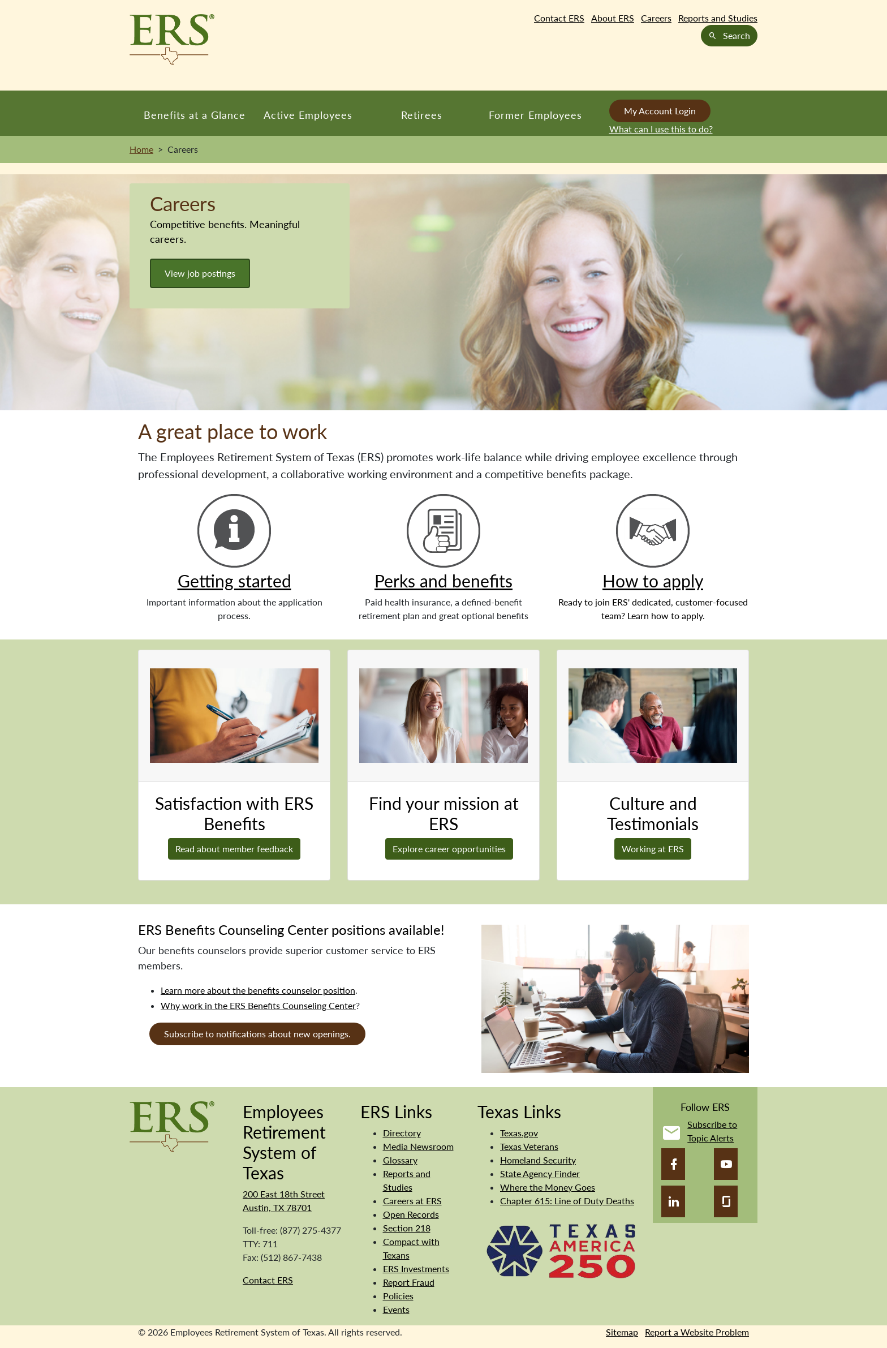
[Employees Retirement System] (172, 1125)
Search (729, 35)
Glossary (400, 1159)
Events (396, 1309)
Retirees (421, 115)
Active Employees (308, 115)
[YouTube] (726, 1164)
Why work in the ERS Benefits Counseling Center (258, 1005)
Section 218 (406, 1227)
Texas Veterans (529, 1146)
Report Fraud (408, 1282)
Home (141, 149)
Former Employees (535, 115)
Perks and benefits (443, 580)
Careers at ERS (412, 1200)
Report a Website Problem (697, 1331)
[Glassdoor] (726, 1201)
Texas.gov (519, 1132)
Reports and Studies (717, 17)
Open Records (411, 1214)
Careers (656, 17)
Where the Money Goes (547, 1187)
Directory (402, 1132)
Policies (398, 1295)
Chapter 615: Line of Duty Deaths (567, 1200)
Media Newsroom (418, 1146)
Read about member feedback (234, 848)
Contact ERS (559, 17)
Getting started (234, 580)
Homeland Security (538, 1159)
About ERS (612, 17)
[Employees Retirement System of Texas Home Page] (172, 39)
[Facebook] (673, 1164)
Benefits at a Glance (195, 115)
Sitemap (622, 1331)
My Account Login (660, 110)
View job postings (200, 273)
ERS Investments (416, 1268)
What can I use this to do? (661, 128)
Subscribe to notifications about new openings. (257, 1033)
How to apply (652, 580)
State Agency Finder (540, 1173)
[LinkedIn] (673, 1201)
